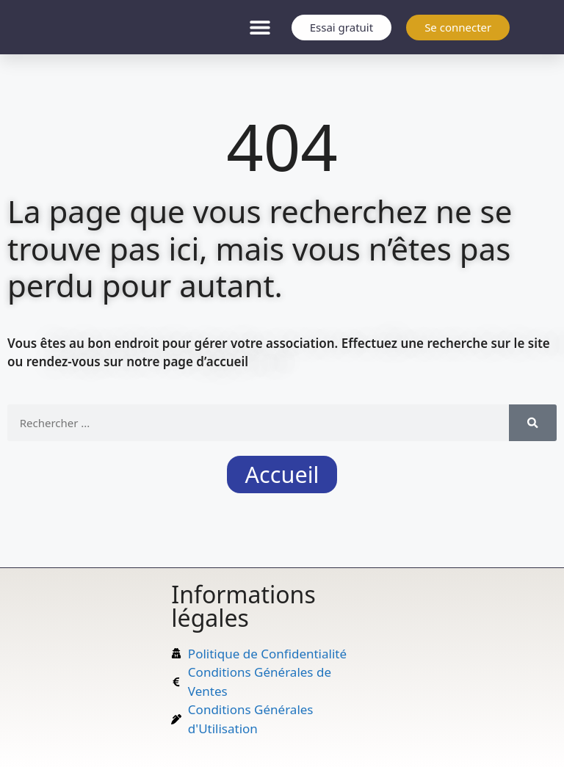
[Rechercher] (533, 422)
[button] (260, 27)
